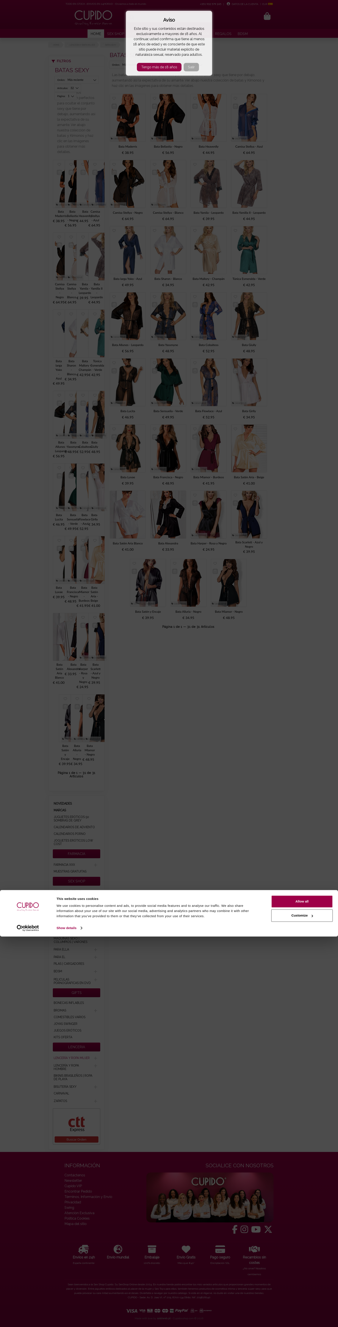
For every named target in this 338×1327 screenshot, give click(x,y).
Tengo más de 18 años (159, 67)
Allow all (302, 1292)
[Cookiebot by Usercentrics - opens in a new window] (28, 1318)
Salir (191, 67)
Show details (66, 1318)
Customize (302, 1306)
